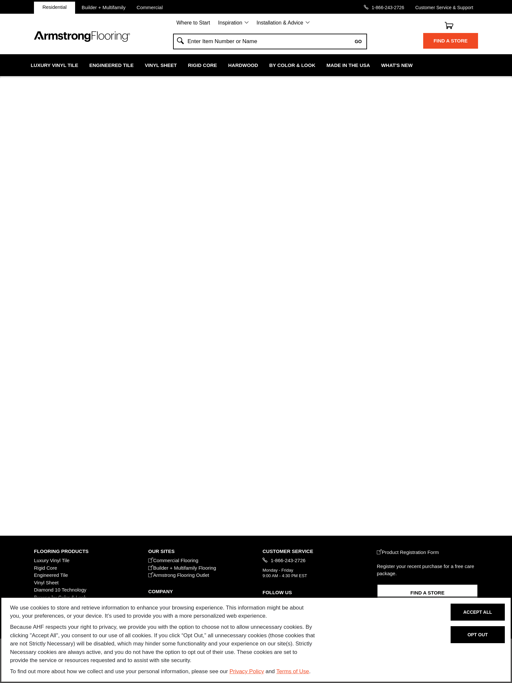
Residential (54, 7)
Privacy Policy (247, 671)
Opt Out (478, 634)
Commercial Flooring (173, 560)
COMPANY (160, 591)
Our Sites (161, 551)
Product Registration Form (408, 552)
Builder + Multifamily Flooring (182, 568)
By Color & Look (292, 65)
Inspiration (230, 22)
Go (358, 41)
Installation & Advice (280, 22)
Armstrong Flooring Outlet (178, 575)
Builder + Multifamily (104, 7)
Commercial (149, 7)
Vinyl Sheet (161, 65)
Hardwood (243, 65)
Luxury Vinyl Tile (54, 65)
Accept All (477, 612)
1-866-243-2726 (388, 7)
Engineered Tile (111, 65)
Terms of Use (292, 671)
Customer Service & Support (444, 7)
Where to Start (193, 22)
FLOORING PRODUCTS (61, 551)
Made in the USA (348, 65)
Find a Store (451, 40)
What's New (397, 65)
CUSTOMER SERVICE (288, 551)
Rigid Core (202, 65)
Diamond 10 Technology (60, 590)
